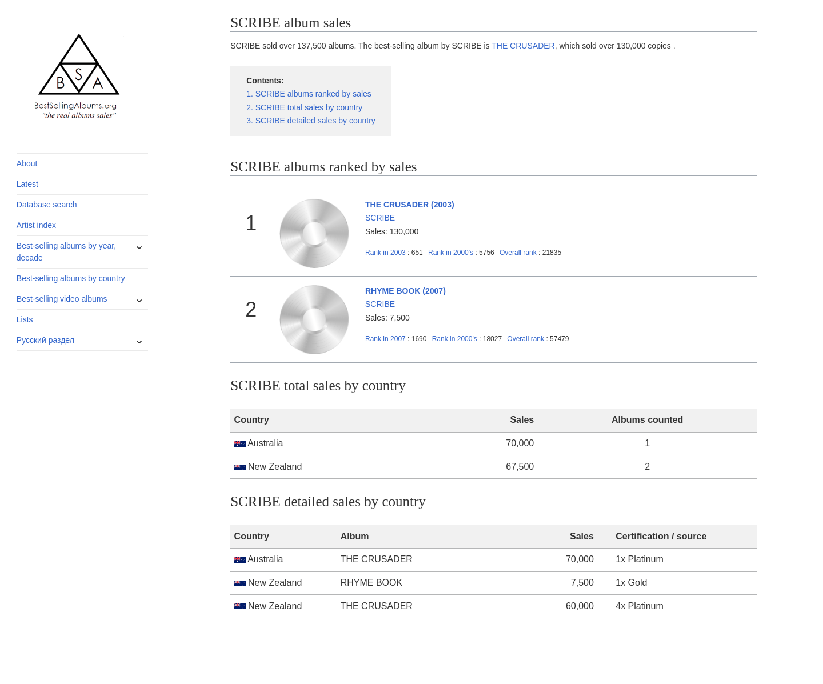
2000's (451, 253)
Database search (47, 204)
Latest (27, 184)
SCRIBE (380, 217)
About (27, 163)
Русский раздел (45, 340)
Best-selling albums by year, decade (66, 251)
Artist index (36, 225)
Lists (25, 319)
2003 (385, 253)
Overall (518, 253)
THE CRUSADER (523, 45)
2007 (385, 339)
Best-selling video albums (62, 298)
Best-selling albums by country (71, 278)
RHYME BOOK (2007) (405, 290)
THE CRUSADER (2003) (409, 204)
